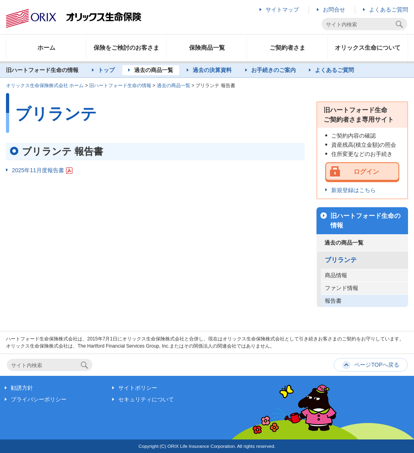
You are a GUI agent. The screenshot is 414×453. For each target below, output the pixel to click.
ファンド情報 (341, 288)
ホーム (46, 47)
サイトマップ (282, 9)
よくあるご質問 (388, 9)
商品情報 (336, 275)
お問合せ (334, 9)
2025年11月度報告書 (42, 170)
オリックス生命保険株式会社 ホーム (45, 85)
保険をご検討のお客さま (126, 47)
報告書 (333, 300)
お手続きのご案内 (273, 70)
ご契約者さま (287, 47)
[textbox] (360, 24)
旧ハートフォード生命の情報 (120, 85)
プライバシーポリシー (38, 399)
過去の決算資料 (212, 70)
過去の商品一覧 (153, 70)
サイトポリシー (137, 388)
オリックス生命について (367, 47)
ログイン (366, 171)
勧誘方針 (22, 388)
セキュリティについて (146, 399)
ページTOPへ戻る (376, 365)
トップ (106, 70)
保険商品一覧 (207, 47)
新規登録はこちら (353, 190)
